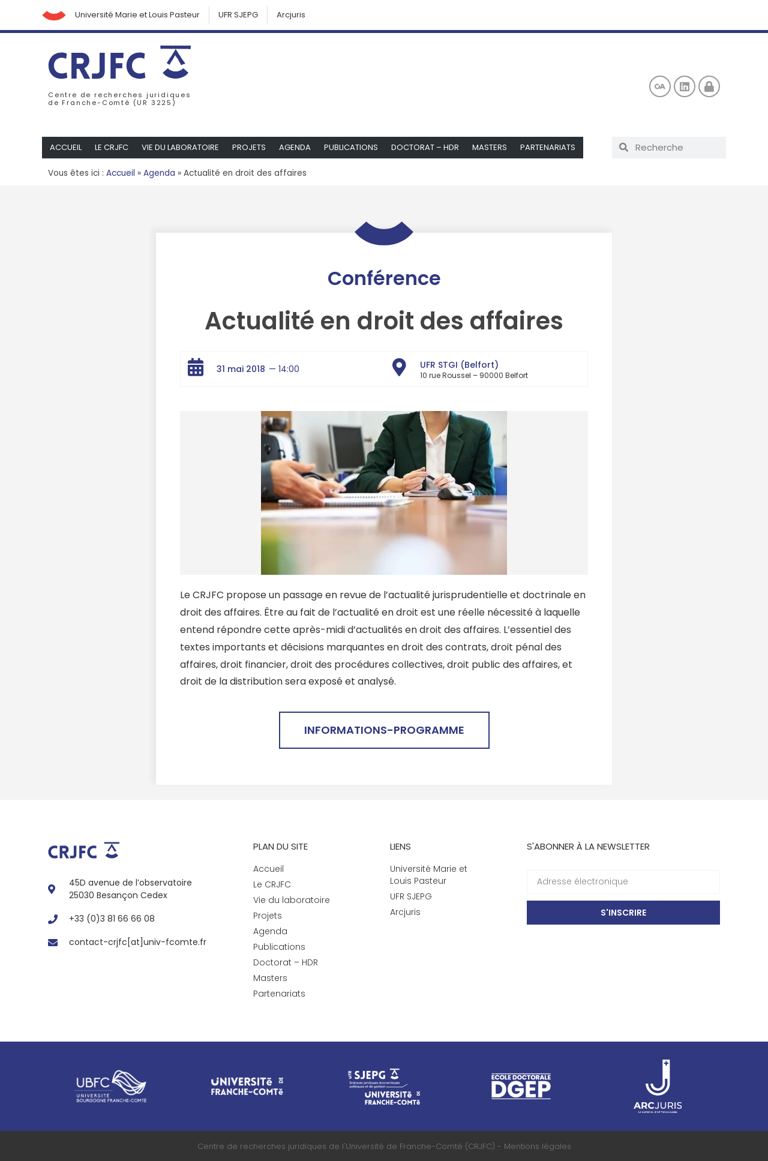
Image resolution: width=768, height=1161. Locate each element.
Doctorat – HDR (425, 147)
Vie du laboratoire (180, 147)
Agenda (295, 147)
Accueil (66, 147)
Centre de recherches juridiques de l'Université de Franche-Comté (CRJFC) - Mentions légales (384, 1146)
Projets (249, 147)
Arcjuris (291, 14)
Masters (489, 147)
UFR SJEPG (238, 14)
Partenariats (547, 147)
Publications (351, 147)
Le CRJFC (111, 147)
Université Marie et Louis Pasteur (137, 14)
